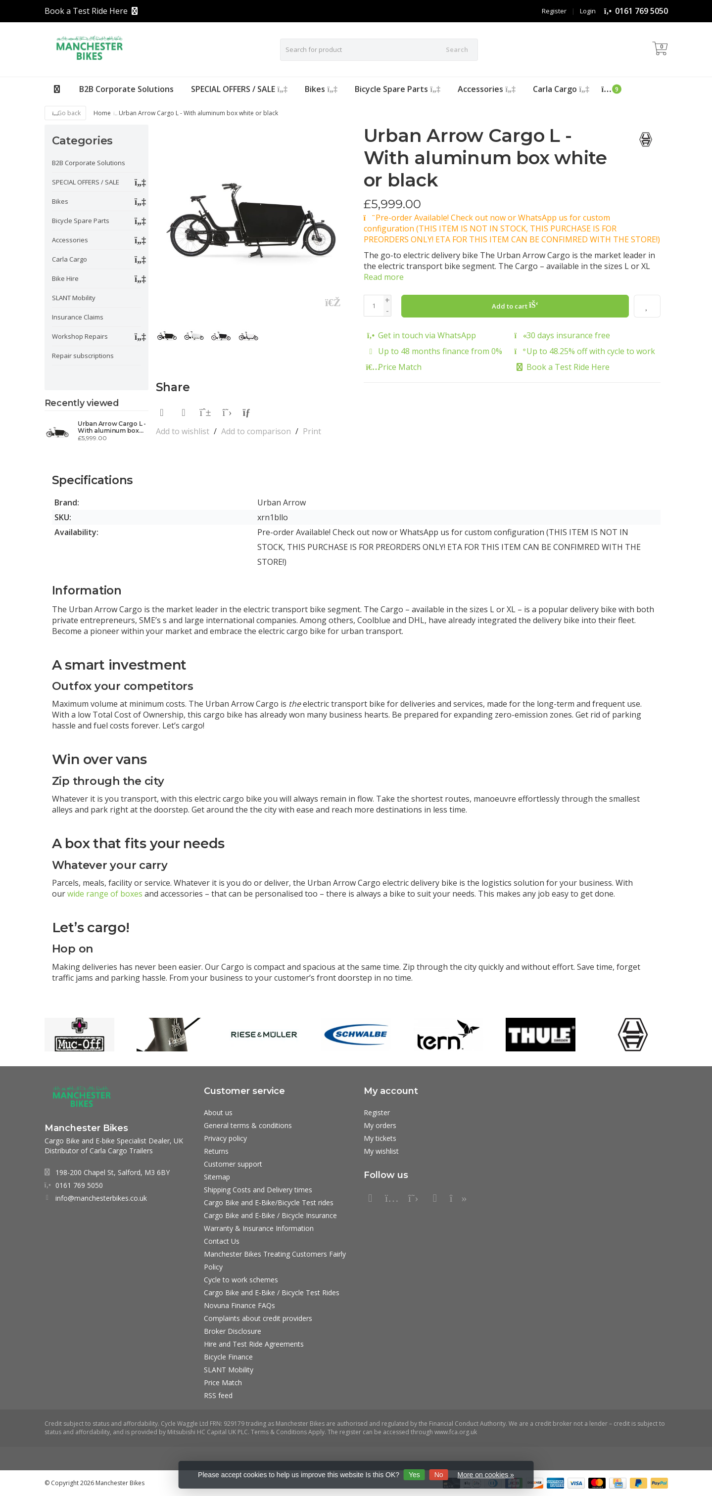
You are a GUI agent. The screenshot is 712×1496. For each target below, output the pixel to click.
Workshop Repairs (80, 336)
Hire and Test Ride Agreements (254, 1344)
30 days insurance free (568, 334)
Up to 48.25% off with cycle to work (590, 350)
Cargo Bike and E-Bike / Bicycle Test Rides (271, 1292)
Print (312, 431)
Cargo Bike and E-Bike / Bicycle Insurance (270, 1215)
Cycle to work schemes (241, 1279)
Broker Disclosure (232, 1331)
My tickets (380, 1138)
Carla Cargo (561, 89)
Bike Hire (65, 278)
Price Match (400, 366)
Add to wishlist (182, 431)
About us (218, 1112)
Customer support (233, 1164)
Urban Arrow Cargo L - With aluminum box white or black (112, 427)
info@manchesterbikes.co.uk (101, 1198)
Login (588, 10)
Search (457, 49)
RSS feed (218, 1395)
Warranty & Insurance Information (259, 1228)
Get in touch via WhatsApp (427, 334)
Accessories (487, 89)
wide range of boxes (104, 893)
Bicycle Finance (228, 1356)
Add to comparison (256, 431)
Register (554, 10)
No (438, 1475)
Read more (384, 277)
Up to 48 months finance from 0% (440, 350)
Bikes (321, 89)
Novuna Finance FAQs (239, 1305)
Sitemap (217, 1176)
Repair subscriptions (83, 355)
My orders (380, 1125)
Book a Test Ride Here (86, 10)
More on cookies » (486, 1475)
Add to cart (515, 304)
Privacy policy (225, 1138)
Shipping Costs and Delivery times (258, 1189)
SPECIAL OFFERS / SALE (239, 89)
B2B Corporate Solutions (126, 89)
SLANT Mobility (73, 297)
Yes (414, 1475)
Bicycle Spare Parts (397, 89)
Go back (65, 113)
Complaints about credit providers (258, 1318)
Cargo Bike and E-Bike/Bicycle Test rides (268, 1202)
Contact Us (221, 1241)
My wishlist (381, 1151)
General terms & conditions (248, 1125)
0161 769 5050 (641, 10)
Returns (216, 1151)
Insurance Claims (77, 317)
